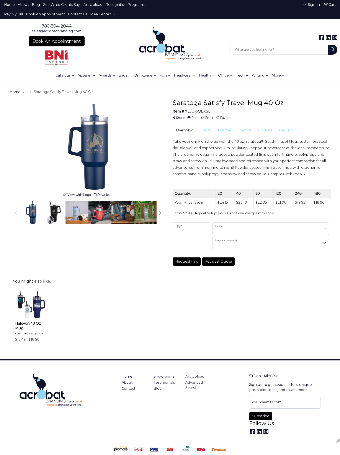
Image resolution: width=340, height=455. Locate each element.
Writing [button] (258, 75)
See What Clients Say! (61, 5)
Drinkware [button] (143, 75)
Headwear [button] (183, 75)
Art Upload (93, 5)
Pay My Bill (13, 14)
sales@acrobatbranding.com (56, 31)
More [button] (276, 75)
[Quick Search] (278, 50)
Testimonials (164, 382)
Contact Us (77, 14)
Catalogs (63, 75)
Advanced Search (194, 385)
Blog (36, 5)
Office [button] (223, 75)
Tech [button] (240, 75)
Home (9, 5)
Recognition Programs (125, 5)
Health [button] (205, 75)
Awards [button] (105, 75)
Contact (129, 388)
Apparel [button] (85, 75)
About (23, 5)
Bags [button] (123, 75)
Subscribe (260, 416)
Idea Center (100, 14)
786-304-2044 (57, 26)
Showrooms (164, 376)
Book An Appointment (45, 14)
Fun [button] (163, 75)
